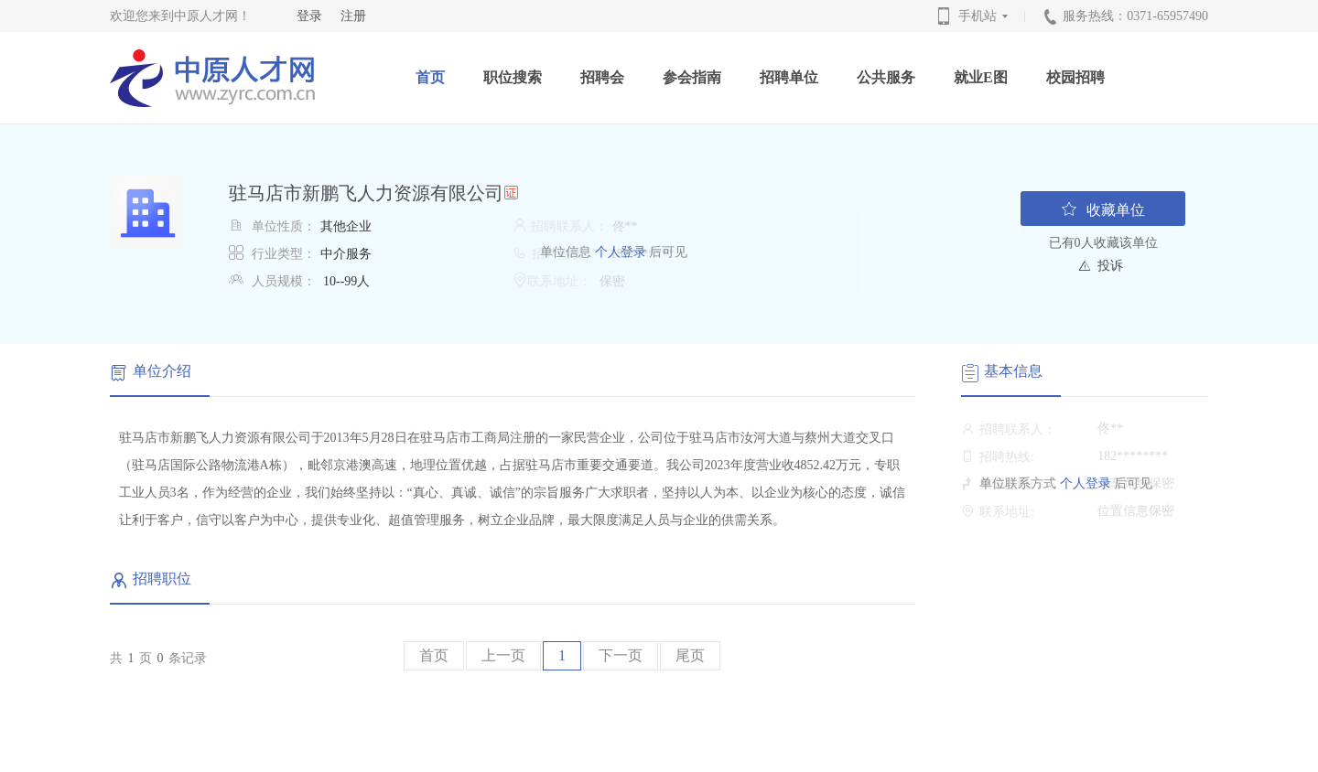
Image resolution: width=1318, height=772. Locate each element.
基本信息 (1013, 371)
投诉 (1110, 266)
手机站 (984, 16)
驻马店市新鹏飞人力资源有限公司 (366, 193)
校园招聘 (1075, 77)
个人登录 (618, 252)
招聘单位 (789, 77)
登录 (309, 16)
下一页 (621, 655)
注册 (353, 16)
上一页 (503, 655)
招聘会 (602, 77)
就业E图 (981, 77)
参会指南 (692, 77)
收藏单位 (1103, 209)
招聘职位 (162, 578)
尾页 (690, 655)
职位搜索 (512, 77)
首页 (430, 77)
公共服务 (886, 77)
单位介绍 (162, 371)
